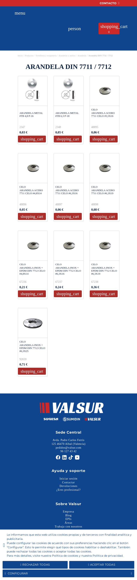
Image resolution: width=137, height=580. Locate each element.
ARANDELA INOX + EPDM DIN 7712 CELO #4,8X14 (32, 270)
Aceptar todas (101, 564)
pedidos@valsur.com (68, 447)
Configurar (68, 573)
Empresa (68, 511)
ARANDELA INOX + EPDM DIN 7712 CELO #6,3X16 (68, 270)
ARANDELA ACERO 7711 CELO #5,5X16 (103, 114)
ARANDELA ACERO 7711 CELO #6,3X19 (103, 192)
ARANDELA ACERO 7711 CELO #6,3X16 (67, 192)
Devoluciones (69, 486)
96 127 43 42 (68, 451)
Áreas (68, 522)
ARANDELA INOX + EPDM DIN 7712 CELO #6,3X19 (104, 270)
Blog (68, 515)
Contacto (109, 3)
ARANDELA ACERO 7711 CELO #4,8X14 (31, 192)
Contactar (68, 482)
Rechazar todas (35, 564)
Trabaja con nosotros (68, 526)
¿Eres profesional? (68, 489)
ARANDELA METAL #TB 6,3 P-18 (67, 114)
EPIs (68, 518)
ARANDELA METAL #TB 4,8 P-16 (31, 114)
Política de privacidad (108, 555)
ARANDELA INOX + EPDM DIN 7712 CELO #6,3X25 (32, 348)
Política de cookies (65, 555)
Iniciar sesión (69, 478)
